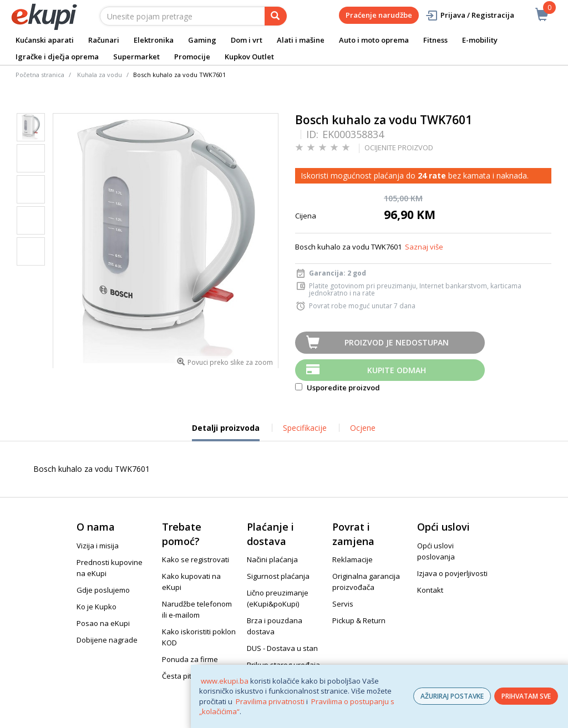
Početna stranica (40, 74)
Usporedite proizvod (337, 388)
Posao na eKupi (103, 623)
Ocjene (363, 427)
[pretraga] (276, 16)
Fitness (435, 40)
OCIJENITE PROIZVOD (398, 147)
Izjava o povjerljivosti (452, 573)
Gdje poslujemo (103, 590)
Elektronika (154, 40)
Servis (342, 604)
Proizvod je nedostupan (396, 342)
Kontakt (430, 590)
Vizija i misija (98, 546)
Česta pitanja (184, 676)
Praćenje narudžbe (379, 15)
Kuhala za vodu (99, 74)
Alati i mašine (300, 40)
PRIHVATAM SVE (526, 696)
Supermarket (136, 57)
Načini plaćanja (272, 559)
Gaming (202, 40)
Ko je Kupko (96, 607)
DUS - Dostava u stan (282, 648)
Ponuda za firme (190, 659)
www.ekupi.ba (224, 681)
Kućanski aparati (45, 40)
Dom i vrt (246, 40)
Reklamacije (352, 559)
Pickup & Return (359, 620)
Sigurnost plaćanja (278, 576)
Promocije (192, 57)
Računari (103, 40)
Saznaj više (424, 247)
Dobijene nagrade (107, 640)
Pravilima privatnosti (270, 701)
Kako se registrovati (195, 559)
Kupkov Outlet (249, 57)
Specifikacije (305, 427)
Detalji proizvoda (226, 431)
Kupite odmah (396, 370)
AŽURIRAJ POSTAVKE (452, 696)
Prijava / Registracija (469, 15)
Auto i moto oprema (374, 40)
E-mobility (480, 40)
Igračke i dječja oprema (57, 57)
